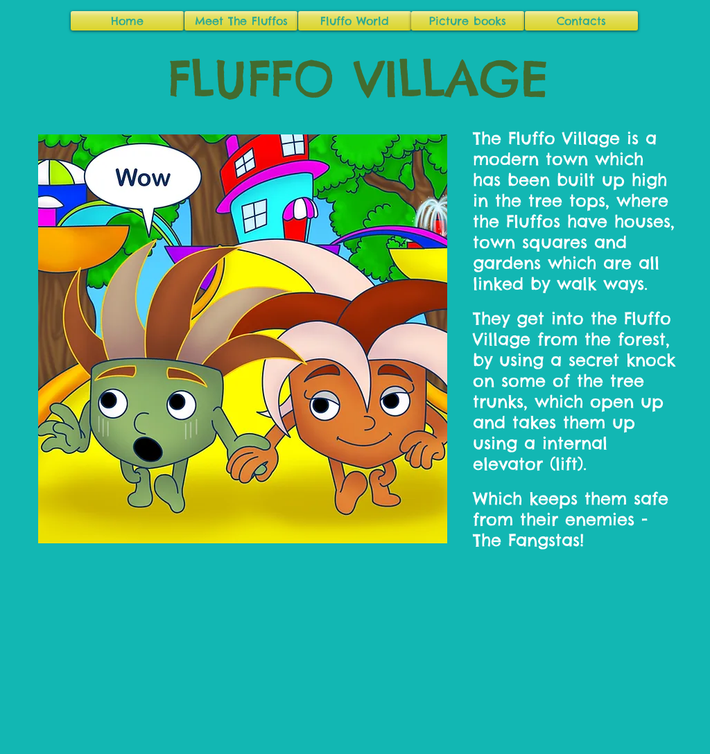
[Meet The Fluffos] (240, 20)
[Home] (127, 20)
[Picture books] (467, 20)
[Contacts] (581, 20)
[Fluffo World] (354, 20)
